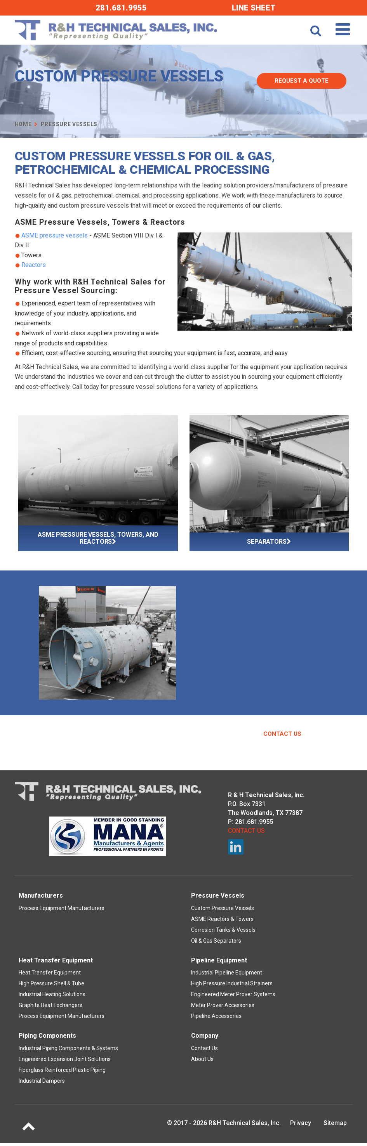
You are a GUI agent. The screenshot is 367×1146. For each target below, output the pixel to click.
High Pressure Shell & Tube (51, 986)
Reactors (33, 265)
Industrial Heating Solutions (52, 997)
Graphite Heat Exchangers (50, 1008)
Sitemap (335, 1125)
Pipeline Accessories (216, 1019)
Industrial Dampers (42, 1083)
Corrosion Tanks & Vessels (223, 932)
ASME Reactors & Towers (222, 922)
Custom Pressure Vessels (222, 911)
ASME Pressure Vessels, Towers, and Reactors (98, 538)
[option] (107, 644)
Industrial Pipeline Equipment (226, 975)
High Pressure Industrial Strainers (232, 986)
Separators (269, 541)
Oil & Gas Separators (216, 943)
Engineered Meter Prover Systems (233, 997)
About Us (202, 1062)
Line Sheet (253, 7)
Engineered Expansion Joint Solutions (65, 1062)
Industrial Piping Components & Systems (68, 1051)
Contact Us (282, 736)
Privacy (300, 1125)
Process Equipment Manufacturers (61, 911)
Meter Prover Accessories (222, 1008)
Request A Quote (307, 77)
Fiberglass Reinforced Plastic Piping (62, 1073)
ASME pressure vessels (54, 235)
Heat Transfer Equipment (50, 975)
